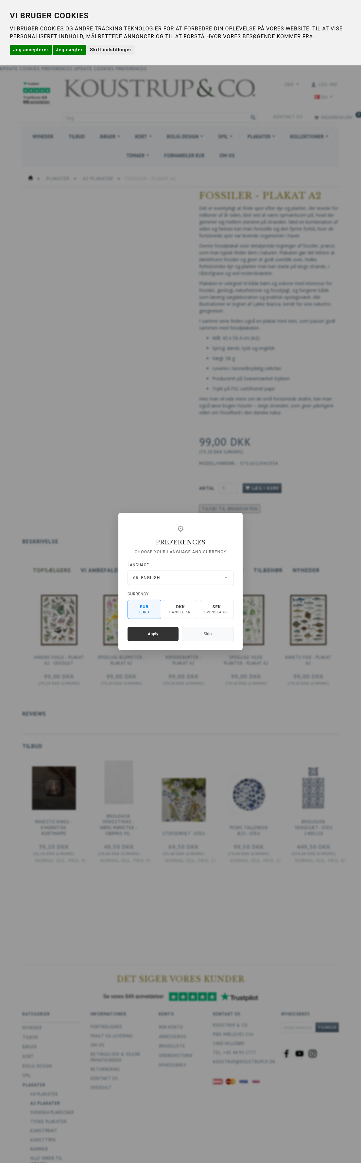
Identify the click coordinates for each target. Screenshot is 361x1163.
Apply (153, 633)
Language (138, 565)
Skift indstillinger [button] (110, 49)
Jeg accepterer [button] (30, 49)
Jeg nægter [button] (69, 49)
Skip (208, 633)
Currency (138, 594)
